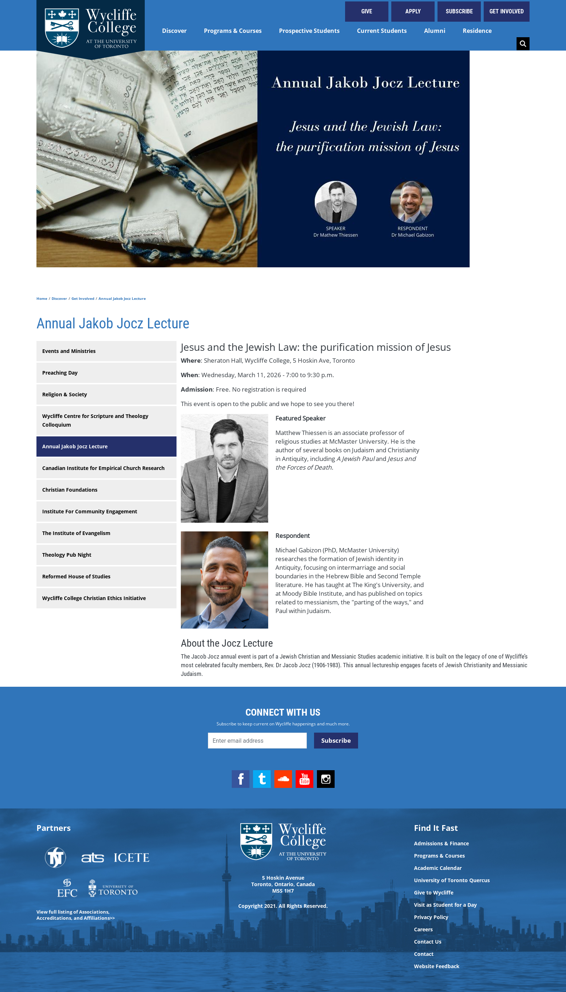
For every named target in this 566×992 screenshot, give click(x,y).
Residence (477, 31)
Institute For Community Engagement (89, 511)
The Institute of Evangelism (76, 533)
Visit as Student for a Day (445, 904)
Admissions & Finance (441, 843)
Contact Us (427, 941)
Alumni (434, 31)
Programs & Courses (233, 31)
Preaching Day (60, 372)
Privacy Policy (431, 917)
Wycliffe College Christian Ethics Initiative (94, 598)
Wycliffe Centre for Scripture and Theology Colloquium (95, 420)
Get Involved (506, 11)
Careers (423, 929)
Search (523, 43)
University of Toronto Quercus (452, 880)
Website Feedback (437, 966)
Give (366, 11)
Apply (413, 11)
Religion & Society (64, 394)
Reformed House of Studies (76, 576)
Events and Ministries (69, 351)
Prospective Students (309, 31)
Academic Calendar (438, 868)
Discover (174, 31)
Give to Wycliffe (433, 892)
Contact (424, 954)
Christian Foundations (69, 489)
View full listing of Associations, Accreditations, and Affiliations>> (75, 915)
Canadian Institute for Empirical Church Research (103, 468)
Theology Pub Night (66, 554)
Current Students (382, 31)
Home (41, 298)
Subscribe (459, 11)
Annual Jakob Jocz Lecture (75, 446)
